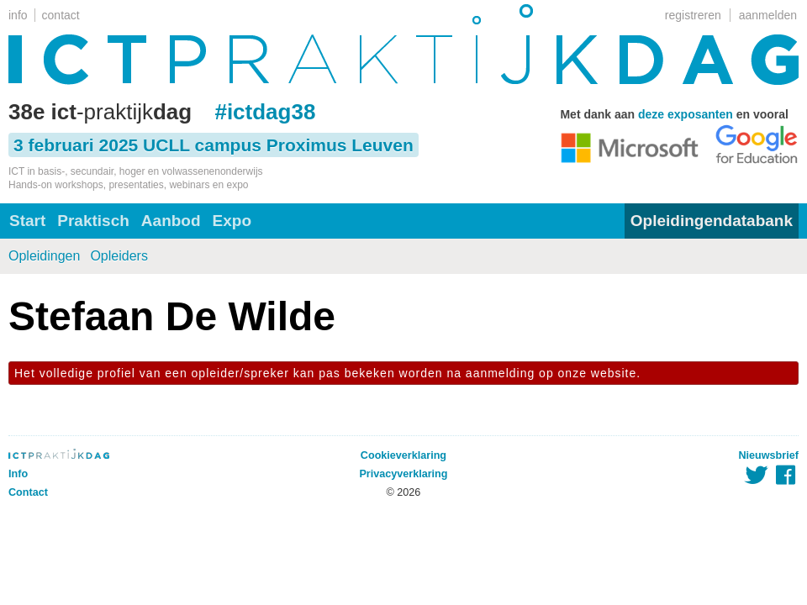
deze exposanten (685, 114)
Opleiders (118, 256)
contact (61, 15)
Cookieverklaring (403, 455)
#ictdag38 (264, 111)
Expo (232, 220)
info (18, 15)
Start (27, 220)
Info (18, 474)
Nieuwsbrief (769, 455)
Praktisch (93, 220)
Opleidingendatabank (711, 220)
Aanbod (171, 220)
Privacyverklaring (403, 474)
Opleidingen (44, 256)
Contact (28, 492)
